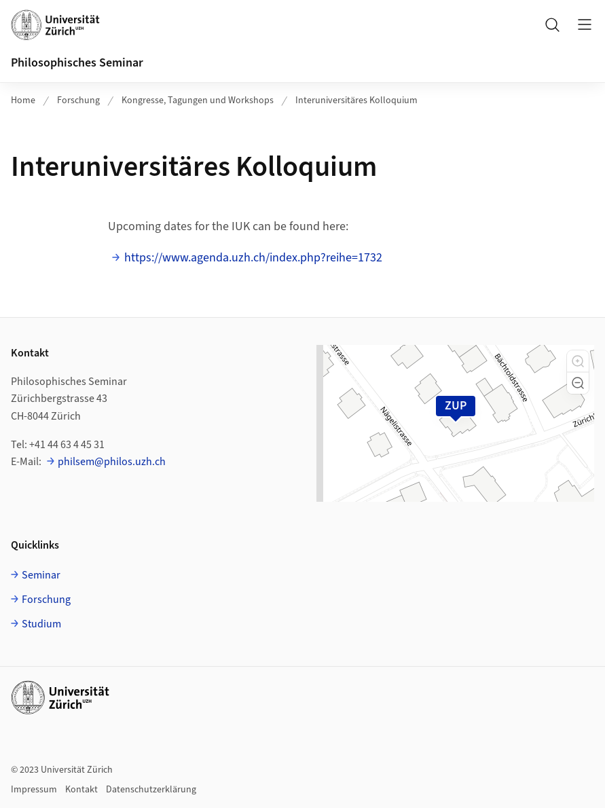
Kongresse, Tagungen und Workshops (198, 100)
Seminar (41, 575)
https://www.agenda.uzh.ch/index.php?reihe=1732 (253, 257)
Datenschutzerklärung (151, 789)
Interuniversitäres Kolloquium (356, 100)
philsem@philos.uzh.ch (112, 461)
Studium (41, 624)
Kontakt (81, 789)
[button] (578, 361)
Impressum (34, 789)
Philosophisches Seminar (77, 62)
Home (23, 100)
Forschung (78, 100)
